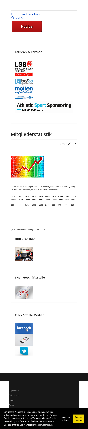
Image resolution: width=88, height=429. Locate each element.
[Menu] (72, 16)
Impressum (14, 390)
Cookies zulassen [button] (79, 418)
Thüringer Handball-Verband (25, 16)
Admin (11, 405)
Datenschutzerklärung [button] (43, 425)
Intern (11, 400)
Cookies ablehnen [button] (66, 418)
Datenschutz (14, 395)
